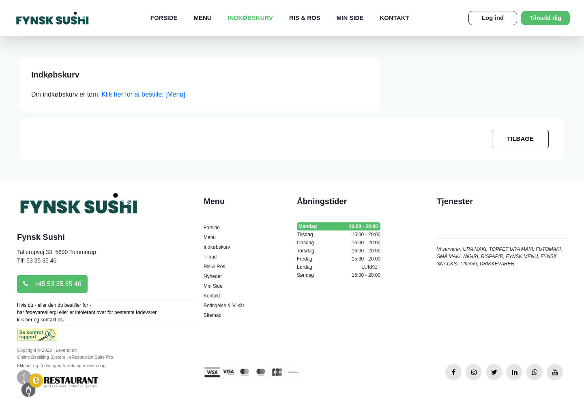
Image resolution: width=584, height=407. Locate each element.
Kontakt (394, 17)
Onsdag (338, 243)
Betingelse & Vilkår (224, 305)
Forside (164, 17)
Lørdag (338, 267)
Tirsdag (338, 234)
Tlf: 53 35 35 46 (36, 260)
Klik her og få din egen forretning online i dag (61, 365)
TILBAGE (520, 138)
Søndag (338, 275)
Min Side (350, 17)
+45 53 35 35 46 (52, 283)
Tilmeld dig (546, 17)
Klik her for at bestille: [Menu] (143, 94)
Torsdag (338, 251)
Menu (202, 17)
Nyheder (213, 276)
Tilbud (210, 257)
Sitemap (212, 315)
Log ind (493, 17)
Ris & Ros (304, 17)
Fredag (338, 259)
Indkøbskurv (250, 17)
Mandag (338, 226)
